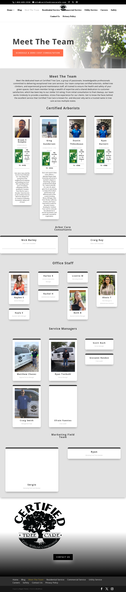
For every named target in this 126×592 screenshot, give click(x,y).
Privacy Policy (69, 16)
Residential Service (51, 10)
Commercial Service (72, 10)
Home (9, 10)
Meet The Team (32, 10)
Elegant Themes (24, 589)
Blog (20, 10)
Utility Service (91, 10)
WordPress (39, 589)
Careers (104, 10)
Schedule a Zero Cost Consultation (38, 53)
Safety (114, 10)
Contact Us (55, 16)
